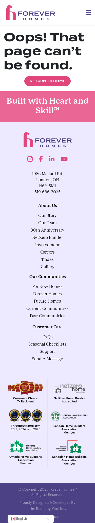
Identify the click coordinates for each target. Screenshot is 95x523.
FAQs (48, 336)
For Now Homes (47, 286)
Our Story (47, 215)
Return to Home (47, 81)
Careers (47, 252)
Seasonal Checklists (47, 344)
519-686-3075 (47, 192)
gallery (47, 266)
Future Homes (47, 301)
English (19, 518)
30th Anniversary (47, 230)
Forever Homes (47, 293)
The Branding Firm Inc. (47, 509)
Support (47, 351)
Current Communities (47, 308)
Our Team (47, 222)
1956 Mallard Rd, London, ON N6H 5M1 (47, 179)
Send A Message (47, 358)
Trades (47, 259)
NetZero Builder (47, 237)
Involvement (47, 244)
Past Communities (47, 315)
